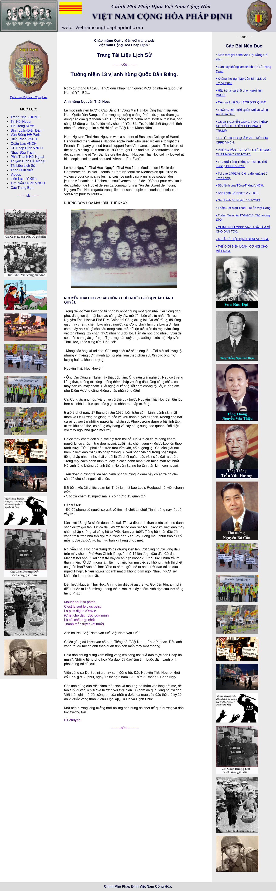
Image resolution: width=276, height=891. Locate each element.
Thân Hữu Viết (22, 170)
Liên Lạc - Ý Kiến (24, 179)
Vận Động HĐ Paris (26, 134)
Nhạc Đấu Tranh (23, 152)
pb (28, 195)
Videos (16, 174)
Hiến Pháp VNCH (24, 139)
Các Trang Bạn (22, 187)
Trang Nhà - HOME (25, 117)
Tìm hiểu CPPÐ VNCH (28, 183)
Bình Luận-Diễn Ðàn (26, 130)
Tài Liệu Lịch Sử (23, 165)
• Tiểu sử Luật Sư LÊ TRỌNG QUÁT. (241, 102)
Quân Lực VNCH (23, 143)
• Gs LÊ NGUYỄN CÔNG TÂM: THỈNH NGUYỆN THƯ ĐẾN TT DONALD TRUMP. (242, 126)
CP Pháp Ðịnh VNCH (27, 148)
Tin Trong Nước (22, 126)
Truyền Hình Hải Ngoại (28, 161)
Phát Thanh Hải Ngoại (27, 157)
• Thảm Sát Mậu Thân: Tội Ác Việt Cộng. (243, 208)
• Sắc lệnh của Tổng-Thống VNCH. (240, 185)
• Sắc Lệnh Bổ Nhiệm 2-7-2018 (237, 193)
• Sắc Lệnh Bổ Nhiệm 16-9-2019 (238, 200)
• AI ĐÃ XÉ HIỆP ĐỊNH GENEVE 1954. (242, 239)
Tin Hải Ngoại (21, 121)
